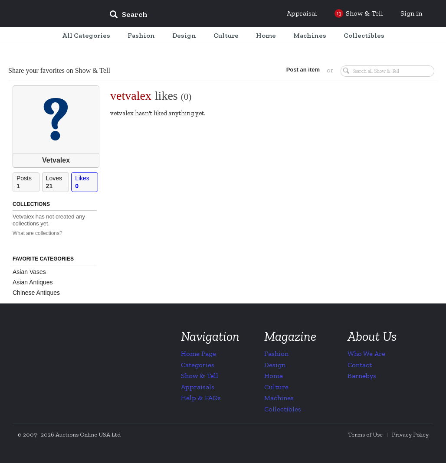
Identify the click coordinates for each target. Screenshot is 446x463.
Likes (86, 182)
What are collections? (37, 233)
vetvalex (130, 95)
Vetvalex (56, 160)
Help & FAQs (201, 398)
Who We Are (366, 353)
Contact (360, 365)
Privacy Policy (410, 434)
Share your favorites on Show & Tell (59, 70)
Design (274, 365)
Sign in (411, 13)
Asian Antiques (33, 282)
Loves (57, 182)
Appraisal (302, 13)
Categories (197, 365)
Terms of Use (365, 434)
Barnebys (362, 376)
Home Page (198, 353)
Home (273, 376)
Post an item (303, 69)
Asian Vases (29, 271)
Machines (279, 398)
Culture (276, 387)
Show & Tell (199, 376)
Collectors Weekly (50, 13)
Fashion (276, 353)
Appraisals (197, 387)
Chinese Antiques (36, 292)
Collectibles (282, 409)
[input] (191, 15)
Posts (27, 182)
